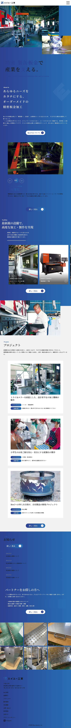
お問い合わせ (7, 708)
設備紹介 (6, 695)
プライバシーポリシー (10, 717)
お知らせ (6, 714)
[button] (10, 180)
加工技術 (6, 692)
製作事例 (6, 702)
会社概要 (6, 705)
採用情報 (6, 711)
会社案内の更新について (12, 556)
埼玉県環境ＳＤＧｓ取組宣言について (16, 563)
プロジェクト (7, 698)
